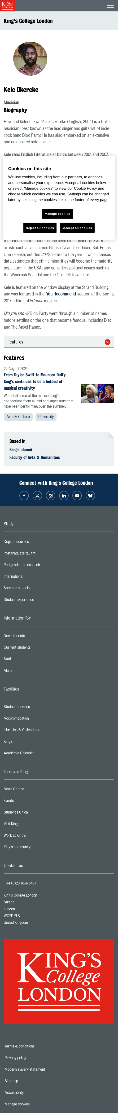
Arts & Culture (18, 417)
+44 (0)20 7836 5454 (20, 883)
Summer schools (35, 589)
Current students (36, 649)
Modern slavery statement (41, 1069)
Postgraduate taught (38, 554)
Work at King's (33, 837)
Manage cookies (33, 1104)
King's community (36, 848)
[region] (59, 198)
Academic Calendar (38, 754)
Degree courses (35, 543)
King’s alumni (20, 449)
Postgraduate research (41, 566)
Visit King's (31, 825)
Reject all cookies (40, 227)
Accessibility (30, 1093)
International (32, 578)
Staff (26, 660)
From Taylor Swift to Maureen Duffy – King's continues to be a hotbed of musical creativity (36, 381)
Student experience (38, 601)
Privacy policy (32, 1058)
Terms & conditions (36, 1046)
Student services (35, 708)
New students (33, 637)
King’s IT (29, 743)
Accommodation (35, 720)
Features (15, 342)
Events (27, 802)
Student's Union (35, 813)
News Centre (33, 790)
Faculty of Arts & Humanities (34, 457)
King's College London (28, 21)
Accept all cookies (77, 227)
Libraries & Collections (40, 731)
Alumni (28, 672)
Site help (28, 1081)
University (46, 417)
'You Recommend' (60, 294)
